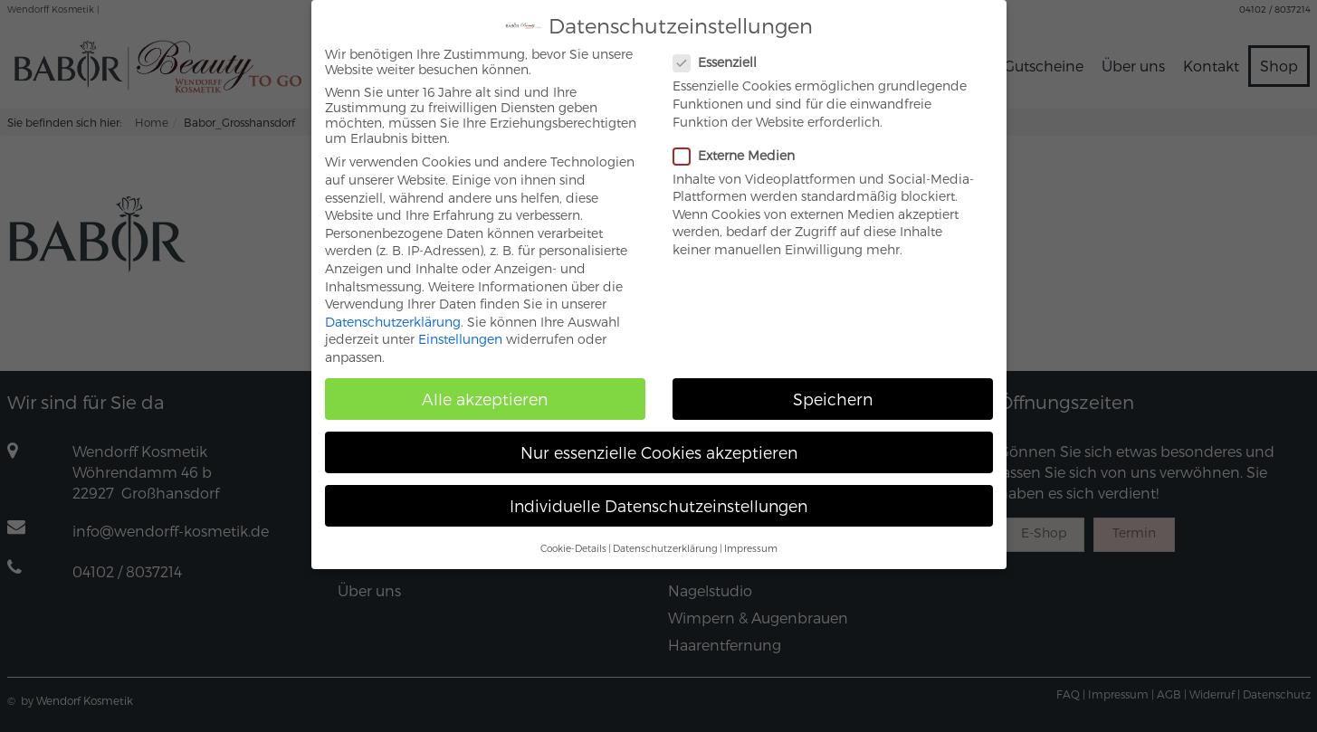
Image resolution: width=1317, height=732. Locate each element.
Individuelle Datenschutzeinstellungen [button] (658, 493)
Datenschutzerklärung (393, 310)
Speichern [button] (833, 386)
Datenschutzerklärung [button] (665, 536)
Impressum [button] (751, 536)
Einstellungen (460, 328)
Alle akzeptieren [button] (485, 386)
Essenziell (722, 51)
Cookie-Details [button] (573, 536)
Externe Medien (741, 143)
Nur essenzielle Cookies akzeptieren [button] (658, 440)
